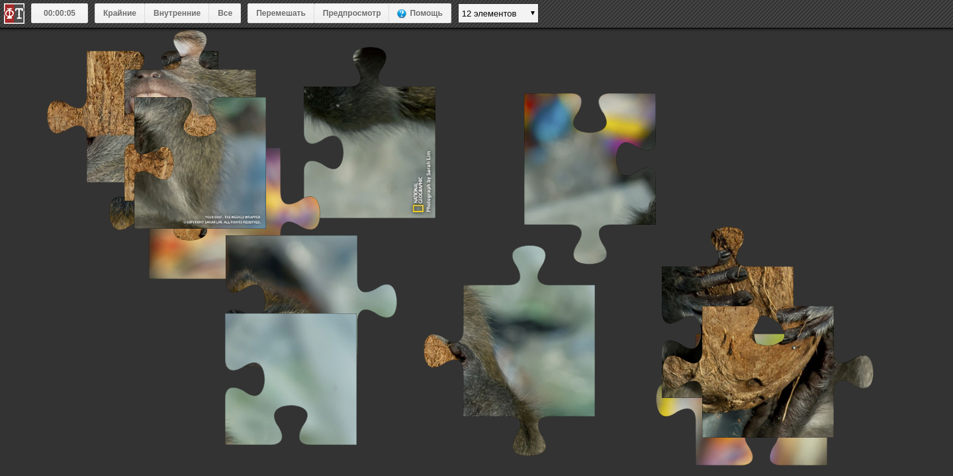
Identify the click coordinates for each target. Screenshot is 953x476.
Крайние (119, 13)
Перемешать (281, 13)
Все (225, 13)
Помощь (426, 13)
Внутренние (177, 13)
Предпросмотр (352, 13)
